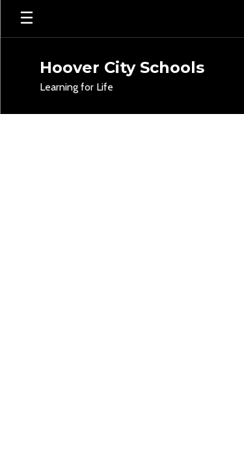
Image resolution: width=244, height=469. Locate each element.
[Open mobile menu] (27, 18)
